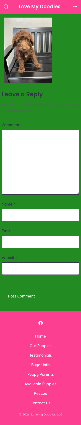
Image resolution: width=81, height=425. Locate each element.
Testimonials (40, 355)
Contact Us (40, 402)
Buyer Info (40, 364)
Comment (12, 124)
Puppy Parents (40, 374)
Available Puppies (41, 383)
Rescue (40, 393)
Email (8, 230)
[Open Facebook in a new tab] (40, 323)
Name (8, 204)
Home (40, 336)
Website (9, 257)
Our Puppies (41, 345)
